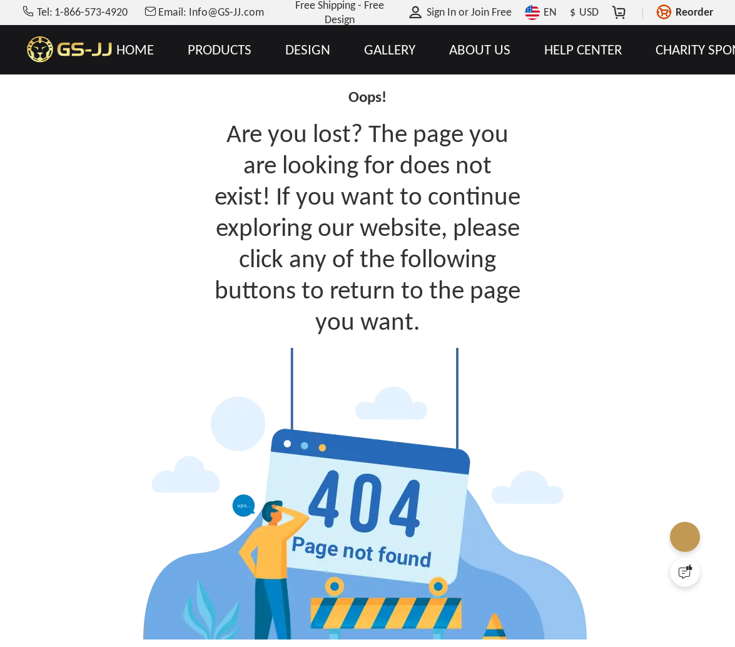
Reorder (694, 12)
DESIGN (307, 49)
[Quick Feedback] (685, 572)
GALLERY (389, 49)
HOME (135, 49)
